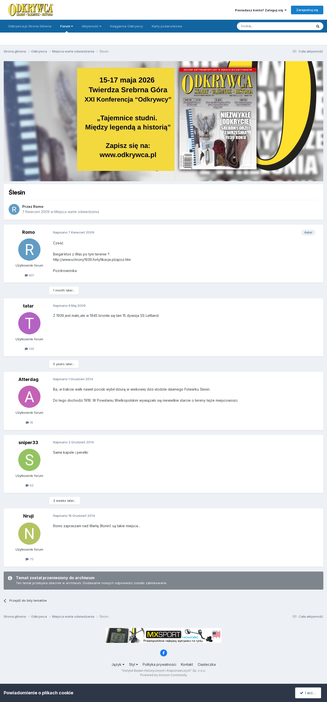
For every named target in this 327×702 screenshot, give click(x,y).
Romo (38, 206)
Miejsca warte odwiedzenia (76, 212)
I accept (309, 693)
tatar (28, 305)
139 (29, 349)
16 (29, 422)
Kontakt (187, 664)
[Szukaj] (262, 26)
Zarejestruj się (307, 10)
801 (29, 275)
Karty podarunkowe (167, 26)
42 (29, 485)
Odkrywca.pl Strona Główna (29, 26)
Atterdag (28, 379)
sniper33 (28, 442)
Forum (66, 28)
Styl (133, 664)
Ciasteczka (207, 664)
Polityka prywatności (159, 664)
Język (118, 664)
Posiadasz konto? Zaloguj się (261, 10)
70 (29, 559)
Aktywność (91, 26)
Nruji (28, 516)
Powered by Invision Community (163, 675)
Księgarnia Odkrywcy (126, 26)
